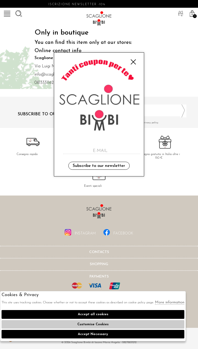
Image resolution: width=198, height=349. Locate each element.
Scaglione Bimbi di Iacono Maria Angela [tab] (99, 213)
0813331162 (44, 83)
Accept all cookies (93, 314)
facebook (118, 232)
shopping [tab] (99, 264)
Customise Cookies (93, 324)
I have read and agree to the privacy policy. (144, 122)
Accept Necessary (93, 334)
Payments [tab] (99, 277)
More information (169, 302)
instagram (80, 232)
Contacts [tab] (99, 252)
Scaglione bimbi (99, 19)
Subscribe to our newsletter (99, 166)
